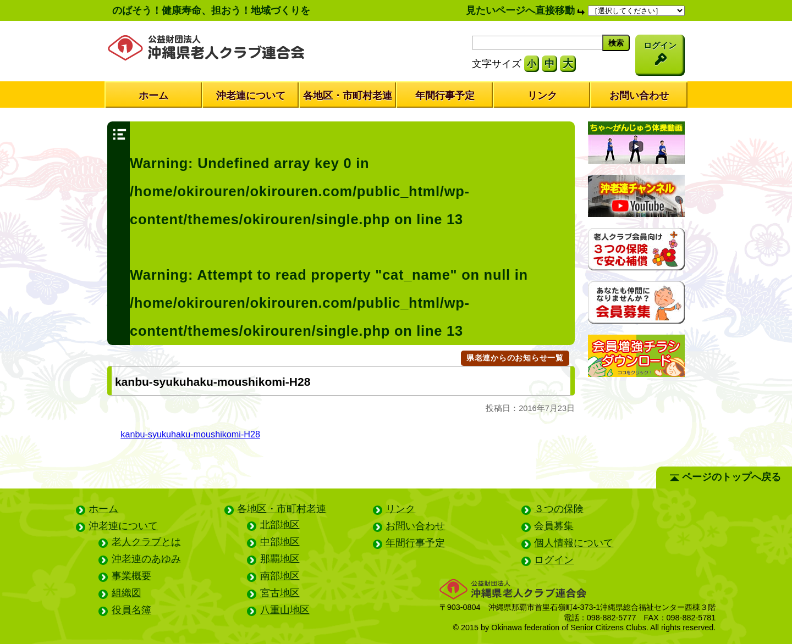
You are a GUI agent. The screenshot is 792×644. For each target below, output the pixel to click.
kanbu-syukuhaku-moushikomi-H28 (190, 434)
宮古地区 (280, 592)
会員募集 (554, 525)
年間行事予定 (445, 95)
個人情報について (573, 542)
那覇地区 (280, 558)
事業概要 (131, 575)
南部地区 (280, 575)
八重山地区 (285, 609)
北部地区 (280, 524)
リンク (542, 95)
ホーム (153, 95)
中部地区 (280, 541)
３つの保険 (559, 508)
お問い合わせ (639, 95)
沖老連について (250, 95)
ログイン (554, 559)
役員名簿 (131, 609)
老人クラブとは (146, 541)
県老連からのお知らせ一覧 (515, 357)
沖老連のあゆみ (146, 558)
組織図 (126, 592)
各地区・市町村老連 (347, 95)
